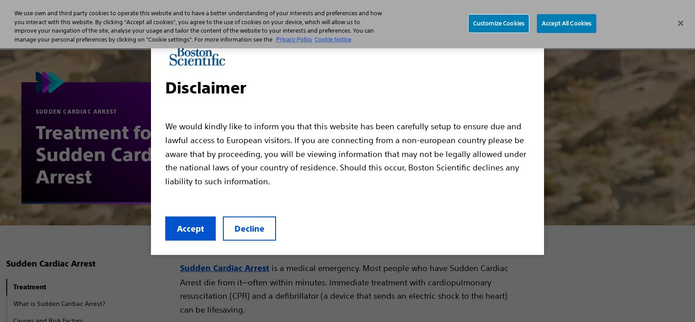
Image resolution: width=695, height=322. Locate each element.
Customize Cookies (498, 23)
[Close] (681, 23)
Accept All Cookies (566, 23)
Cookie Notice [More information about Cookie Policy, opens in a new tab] (332, 39)
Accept (190, 228)
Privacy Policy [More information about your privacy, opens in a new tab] (294, 39)
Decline (249, 228)
